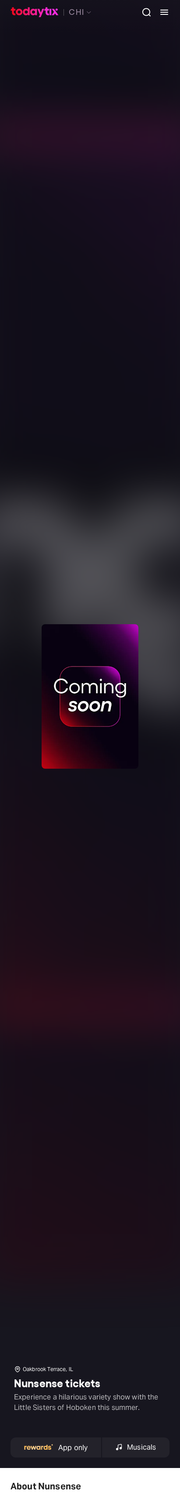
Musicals (136, 1447)
